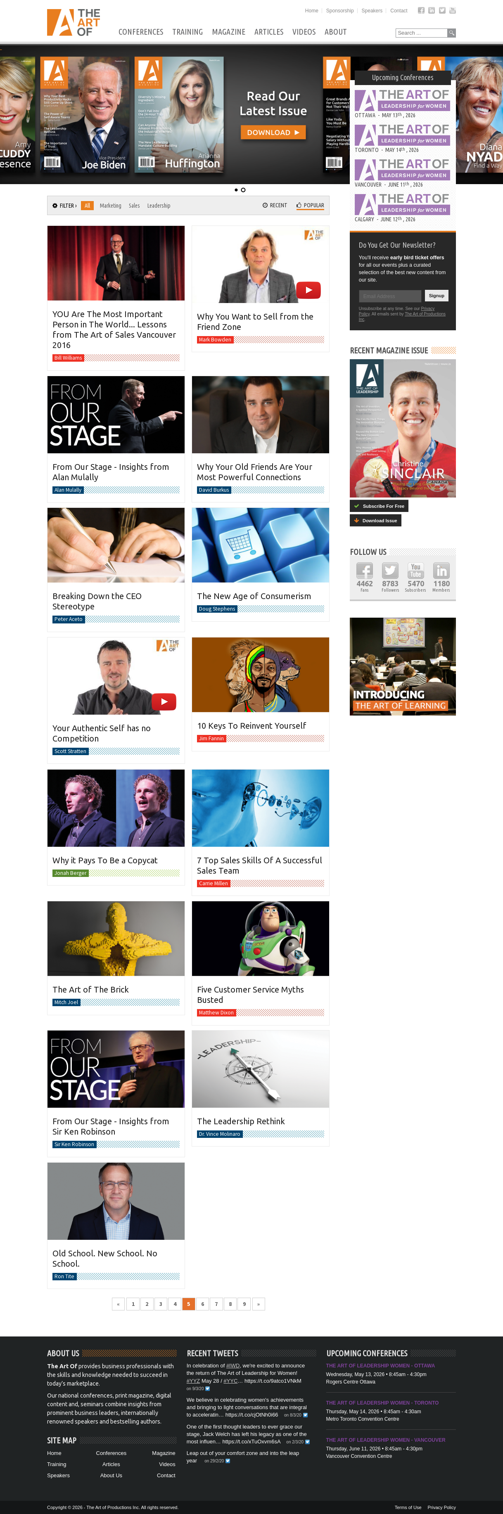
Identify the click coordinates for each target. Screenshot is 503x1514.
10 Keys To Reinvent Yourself (251, 725)
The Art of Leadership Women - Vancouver (386, 1440)
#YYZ (193, 1381)
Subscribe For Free (379, 506)
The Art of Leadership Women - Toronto (382, 1403)
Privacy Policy (442, 1507)
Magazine (228, 32)
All (87, 205)
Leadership (159, 205)
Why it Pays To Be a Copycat (105, 860)
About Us (111, 1475)
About (336, 32)
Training (187, 32)
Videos (304, 32)
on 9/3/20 (195, 1388)
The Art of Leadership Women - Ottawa (380, 1366)
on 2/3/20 (295, 1442)
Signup (436, 295)
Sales (134, 205)
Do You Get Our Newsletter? (397, 245)
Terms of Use (408, 1507)
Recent (275, 205)
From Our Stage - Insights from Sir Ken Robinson (110, 1126)
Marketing (110, 205)
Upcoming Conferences (403, 77)
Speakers (372, 11)
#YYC (230, 1381)
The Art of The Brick (90, 989)
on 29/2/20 (214, 1461)
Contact (398, 11)
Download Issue (375, 520)
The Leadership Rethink (241, 1121)
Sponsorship (340, 11)
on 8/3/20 (292, 1415)
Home (311, 11)
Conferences (141, 32)
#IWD (233, 1365)
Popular (310, 205)
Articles (268, 32)
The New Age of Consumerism (254, 596)
